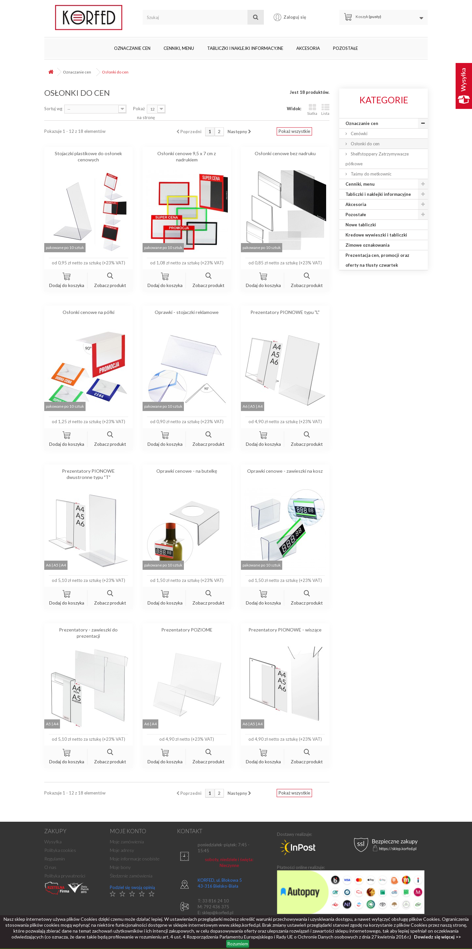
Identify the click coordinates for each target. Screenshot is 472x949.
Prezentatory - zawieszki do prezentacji (88, 633)
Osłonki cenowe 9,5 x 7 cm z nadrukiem (186, 156)
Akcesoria (308, 48)
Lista (325, 109)
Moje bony (120, 867)
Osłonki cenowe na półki (88, 312)
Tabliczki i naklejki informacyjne (245, 48)
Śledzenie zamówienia (131, 875)
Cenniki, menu (179, 48)
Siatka (312, 109)
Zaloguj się (295, 17)
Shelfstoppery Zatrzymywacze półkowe (377, 158)
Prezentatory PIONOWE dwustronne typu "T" (88, 474)
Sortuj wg (53, 108)
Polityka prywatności (64, 875)
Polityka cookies (60, 850)
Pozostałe (345, 48)
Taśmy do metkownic (370, 173)
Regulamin (54, 858)
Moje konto (128, 831)
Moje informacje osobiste (135, 858)
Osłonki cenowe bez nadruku (285, 153)
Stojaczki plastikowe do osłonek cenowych (88, 156)
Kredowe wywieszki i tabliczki (376, 234)
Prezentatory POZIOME (186, 629)
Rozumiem (237, 943)
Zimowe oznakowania (367, 245)
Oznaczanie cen (132, 48)
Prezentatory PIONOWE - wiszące (285, 629)
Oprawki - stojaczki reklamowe (187, 312)
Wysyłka (53, 841)
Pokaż (139, 108)
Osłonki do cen (365, 143)
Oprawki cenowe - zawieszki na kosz (285, 471)
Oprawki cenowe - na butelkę (186, 471)
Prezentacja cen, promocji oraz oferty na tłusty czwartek (377, 260)
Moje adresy (122, 850)
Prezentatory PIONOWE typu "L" (285, 312)
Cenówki (358, 133)
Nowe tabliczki (360, 224)
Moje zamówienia (127, 841)
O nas (50, 867)
